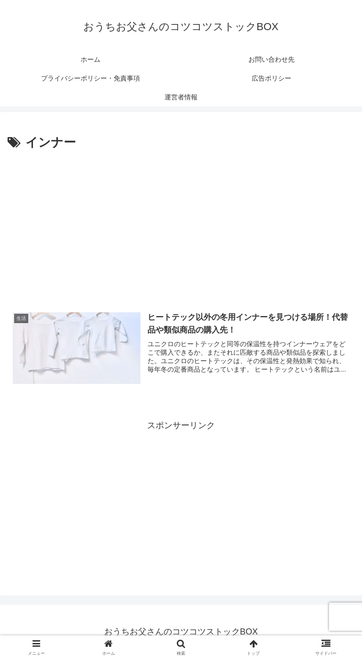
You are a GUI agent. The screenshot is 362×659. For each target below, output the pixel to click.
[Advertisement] (181, 224)
